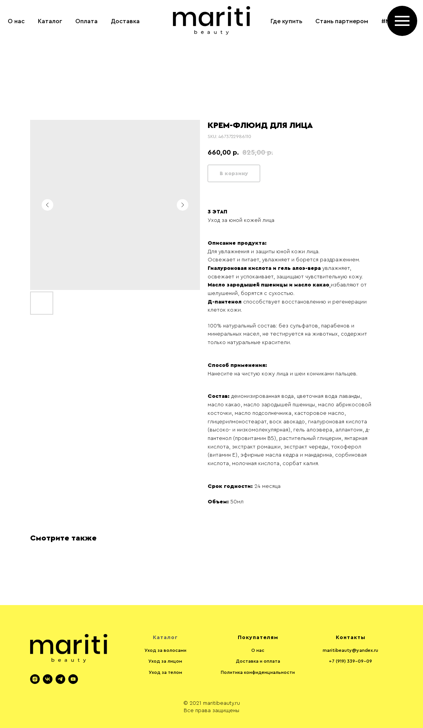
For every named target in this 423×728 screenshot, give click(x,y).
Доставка (125, 21)
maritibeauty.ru (221, 703)
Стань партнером (341, 21)
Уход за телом (165, 672)
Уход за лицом (165, 661)
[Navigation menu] (402, 21)
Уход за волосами (165, 650)
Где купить (286, 21)
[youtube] (73, 679)
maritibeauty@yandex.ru (350, 650)
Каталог (50, 21)
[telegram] (60, 679)
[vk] (47, 679)
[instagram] (407, 52)
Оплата (86, 21)
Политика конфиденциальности (258, 672)
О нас (16, 21)
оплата (272, 661)
